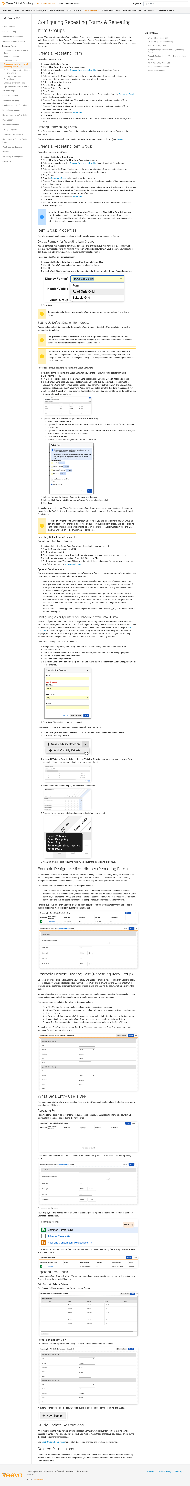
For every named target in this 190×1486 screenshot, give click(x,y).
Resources (149, 10)
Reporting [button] (6, 152)
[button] (5, 18)
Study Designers (91, 10)
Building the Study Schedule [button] (14, 41)
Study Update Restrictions (53, 1442)
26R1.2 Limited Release (69, 3)
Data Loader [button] (8, 120)
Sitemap (178, 1471)
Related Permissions (156, 70)
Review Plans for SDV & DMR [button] (15, 115)
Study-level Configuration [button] (13, 36)
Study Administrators (111, 10)
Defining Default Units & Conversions (13, 78)
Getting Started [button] (9, 27)
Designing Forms (10, 60)
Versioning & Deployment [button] (13, 157)
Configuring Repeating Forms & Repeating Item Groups (16, 65)
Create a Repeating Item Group (160, 42)
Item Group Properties (157, 45)
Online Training (164, 1471)
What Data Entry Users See (159, 63)
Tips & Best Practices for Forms (16, 87)
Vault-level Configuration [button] (13, 147)
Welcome (7, 10)
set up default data (72, 564)
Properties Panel (126, 94)
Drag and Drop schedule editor (83, 70)
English (134, 3)
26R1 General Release (45, 3)
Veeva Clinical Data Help (18, 4)
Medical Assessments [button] (12, 110)
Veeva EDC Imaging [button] (11, 100)
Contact (150, 1471)
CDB (69, 10)
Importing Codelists (11, 57)
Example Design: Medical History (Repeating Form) (166, 51)
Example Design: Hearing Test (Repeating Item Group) (167, 57)
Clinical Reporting (56, 10)
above (119, 139)
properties (77, 112)
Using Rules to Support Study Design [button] (15, 140)
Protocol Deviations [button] (11, 125)
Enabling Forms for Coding (14, 83)
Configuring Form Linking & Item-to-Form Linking (17, 71)
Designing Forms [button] (9, 46)
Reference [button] (7, 161)
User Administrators (132, 10)
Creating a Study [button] (9, 31)
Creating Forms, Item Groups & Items (16, 51)
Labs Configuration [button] (10, 95)
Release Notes (166, 10)
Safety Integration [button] (10, 129)
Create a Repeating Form (158, 38)
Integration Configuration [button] (13, 134)
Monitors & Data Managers (34, 10)
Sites (17, 10)
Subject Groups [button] (9, 91)
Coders (77, 10)
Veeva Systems (38, 1479)
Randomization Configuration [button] (15, 105)
